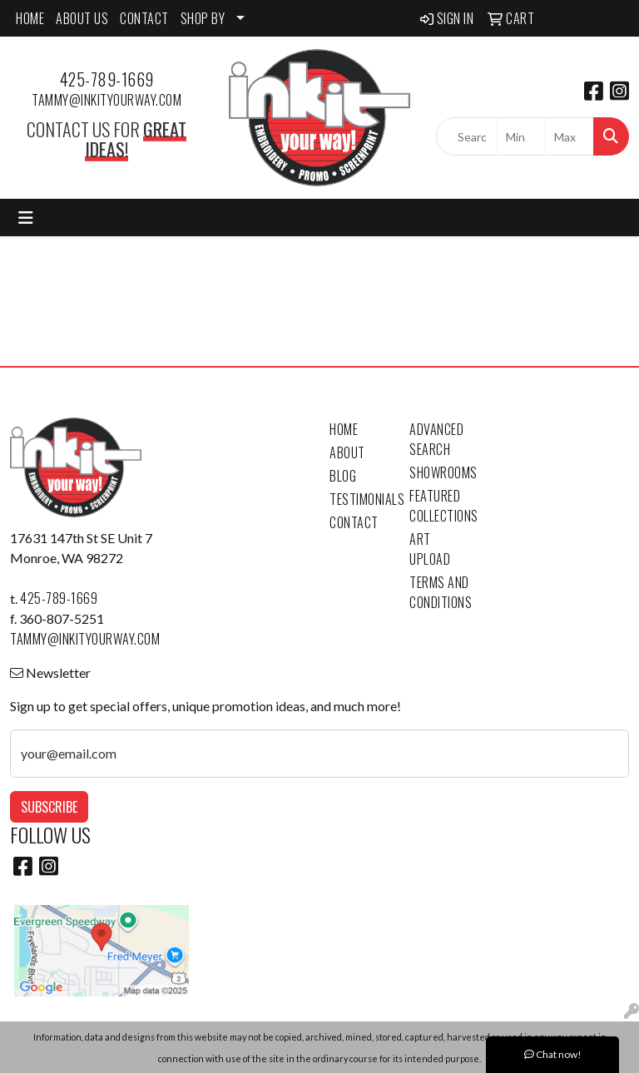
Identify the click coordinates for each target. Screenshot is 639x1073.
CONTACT (144, 18)
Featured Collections (439, 506)
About (347, 452)
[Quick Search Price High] (569, 136)
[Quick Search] (467, 136)
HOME (30, 18)
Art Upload (429, 549)
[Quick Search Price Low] (521, 136)
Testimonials (359, 499)
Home (343, 429)
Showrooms (439, 472)
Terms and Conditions (439, 592)
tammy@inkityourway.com (106, 100)
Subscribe (49, 807)
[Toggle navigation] (25, 217)
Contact (354, 522)
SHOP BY (203, 18)
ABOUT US (82, 18)
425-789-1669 (107, 79)
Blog (342, 476)
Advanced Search (436, 439)
